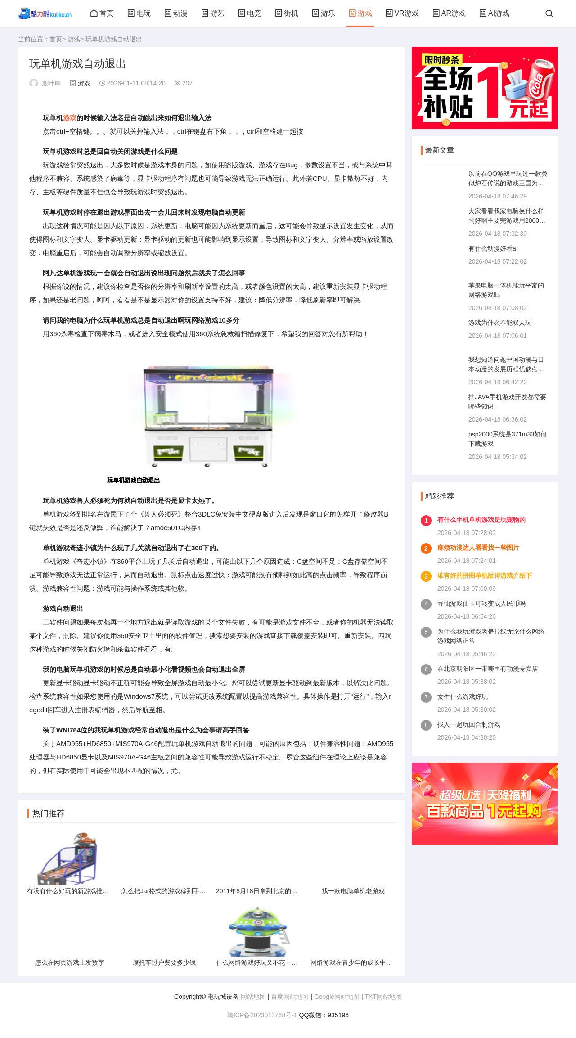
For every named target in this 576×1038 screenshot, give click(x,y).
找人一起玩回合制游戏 (468, 724)
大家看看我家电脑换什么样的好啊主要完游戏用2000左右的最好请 (506, 220)
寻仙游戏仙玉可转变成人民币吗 (481, 603)
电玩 (139, 13)
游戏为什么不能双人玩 (499, 322)
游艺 (213, 13)
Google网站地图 (337, 996)
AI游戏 (494, 13)
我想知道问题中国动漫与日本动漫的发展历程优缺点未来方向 (506, 369)
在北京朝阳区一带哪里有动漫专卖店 (487, 668)
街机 (286, 13)
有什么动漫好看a (492, 248)
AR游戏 (449, 13)
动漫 (176, 13)
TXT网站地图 (382, 996)
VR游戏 (402, 13)
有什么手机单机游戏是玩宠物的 (481, 519)
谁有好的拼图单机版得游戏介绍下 (484, 575)
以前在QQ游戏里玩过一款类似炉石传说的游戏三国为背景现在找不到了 (508, 183)
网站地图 (253, 996)
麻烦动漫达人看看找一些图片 (478, 547)
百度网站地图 (290, 996)
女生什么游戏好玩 (462, 696)
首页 (102, 13)
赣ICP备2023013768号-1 (262, 1015)
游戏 (360, 13)
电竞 (249, 13)
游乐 (323, 13)
